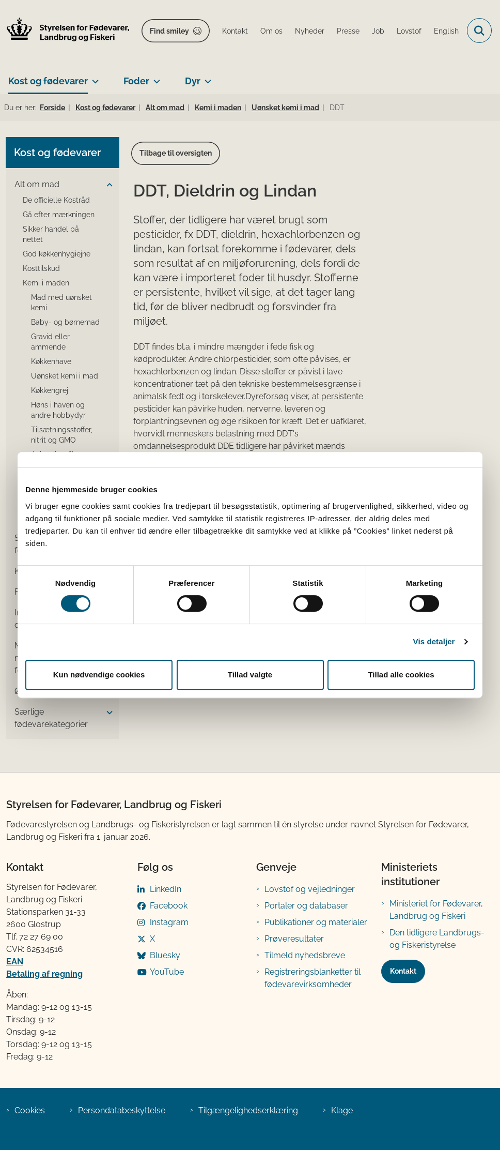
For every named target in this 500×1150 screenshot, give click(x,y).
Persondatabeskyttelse (121, 1110)
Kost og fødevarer (48, 80)
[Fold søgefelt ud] (479, 30)
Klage (342, 1110)
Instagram (169, 922)
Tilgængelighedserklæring (248, 1110)
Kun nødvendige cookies (99, 674)
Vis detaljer (434, 641)
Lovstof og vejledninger (309, 889)
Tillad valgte (250, 674)
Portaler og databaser (306, 906)
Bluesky (165, 955)
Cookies (29, 1110)
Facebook (168, 906)
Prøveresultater (294, 939)
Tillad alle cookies (401, 674)
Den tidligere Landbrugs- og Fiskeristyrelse (437, 939)
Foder (136, 80)
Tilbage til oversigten (175, 153)
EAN (14, 961)
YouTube (167, 972)
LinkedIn (165, 889)
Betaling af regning (44, 974)
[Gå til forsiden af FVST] (65, 31)
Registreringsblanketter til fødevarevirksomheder (312, 978)
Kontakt (403, 971)
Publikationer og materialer (315, 922)
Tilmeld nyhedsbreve (304, 955)
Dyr (192, 80)
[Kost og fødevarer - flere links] (93, 77)
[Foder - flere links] (154, 77)
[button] (107, 185)
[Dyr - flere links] (205, 77)
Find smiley (169, 31)
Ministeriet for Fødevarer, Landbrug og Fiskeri (436, 910)
